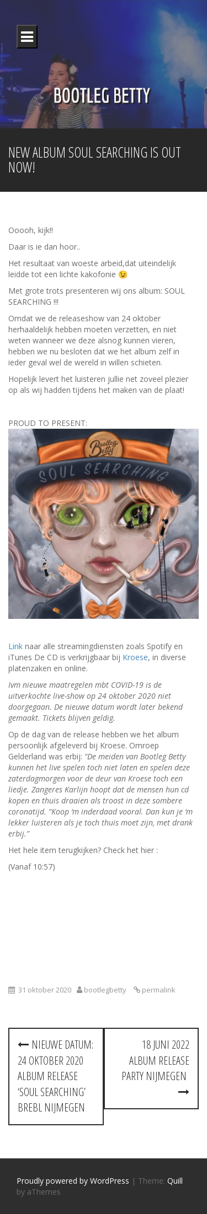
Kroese (135, 657)
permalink (158, 990)
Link (15, 646)
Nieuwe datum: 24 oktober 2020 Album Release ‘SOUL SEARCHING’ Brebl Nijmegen (55, 1076)
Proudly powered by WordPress (73, 1180)
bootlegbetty (105, 990)
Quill (175, 1180)
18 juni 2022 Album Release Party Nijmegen (155, 1067)
